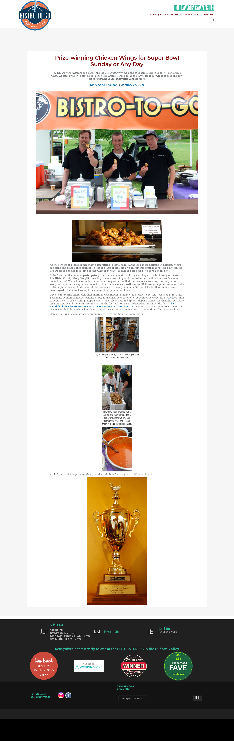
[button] (155, 14)
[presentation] (170, 698)
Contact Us (206, 14)
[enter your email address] (132, 698)
